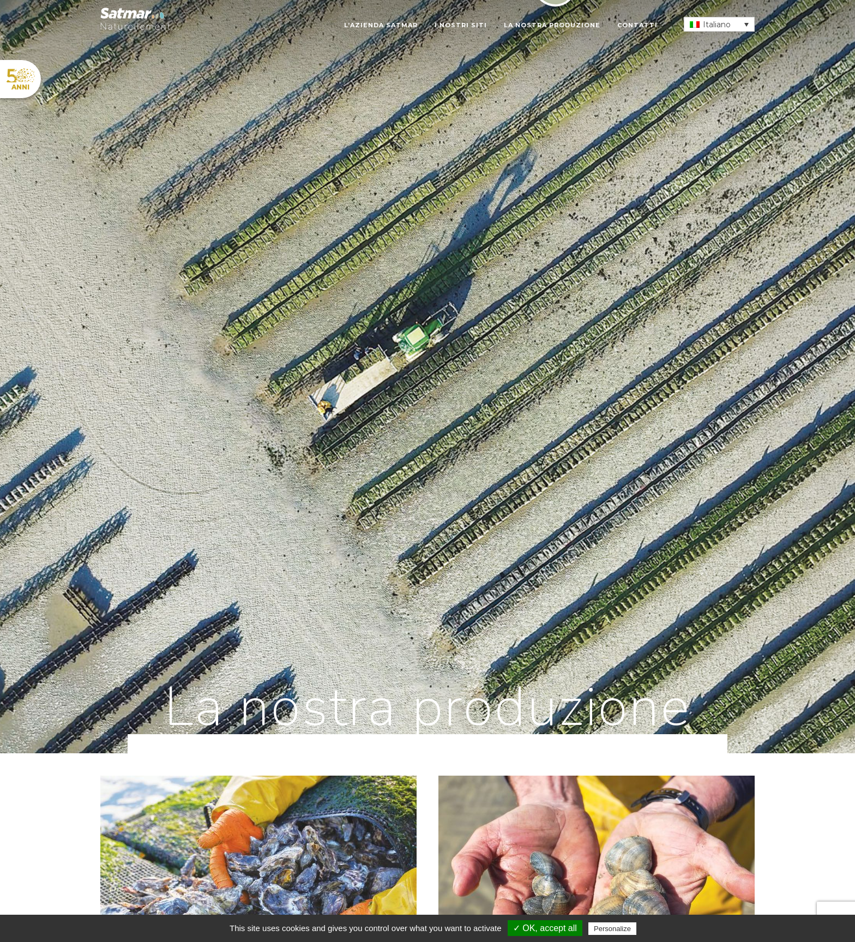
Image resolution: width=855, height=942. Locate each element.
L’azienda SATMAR (381, 25)
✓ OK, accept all (545, 928)
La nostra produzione (552, 25)
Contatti (637, 25)
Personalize (612, 929)
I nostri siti (461, 25)
